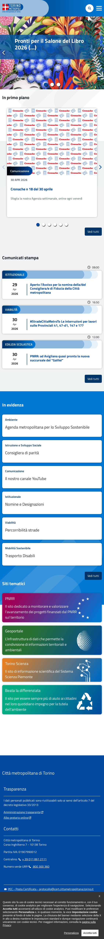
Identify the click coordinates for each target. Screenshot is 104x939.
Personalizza (71, 935)
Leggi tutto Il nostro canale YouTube (52, 477)
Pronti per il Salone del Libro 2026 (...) (49, 44)
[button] (99, 8)
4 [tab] (55, 224)
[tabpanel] (52, 52)
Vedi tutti (94, 231)
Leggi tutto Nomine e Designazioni (52, 503)
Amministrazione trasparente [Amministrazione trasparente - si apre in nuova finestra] (22, 812)
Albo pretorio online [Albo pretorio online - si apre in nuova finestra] (16, 817)
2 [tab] (52, 84)
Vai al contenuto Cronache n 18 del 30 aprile (52, 162)
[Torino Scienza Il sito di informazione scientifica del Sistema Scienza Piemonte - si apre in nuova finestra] (52, 670)
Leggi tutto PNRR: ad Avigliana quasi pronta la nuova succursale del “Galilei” (52, 354)
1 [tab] (45, 84)
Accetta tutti (90, 935)
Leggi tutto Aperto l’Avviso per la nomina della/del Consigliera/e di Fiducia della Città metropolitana (52, 285)
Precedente (4, 53)
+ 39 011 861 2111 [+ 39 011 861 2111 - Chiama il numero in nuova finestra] (32, 859)
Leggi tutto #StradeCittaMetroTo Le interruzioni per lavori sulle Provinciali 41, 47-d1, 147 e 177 (52, 320)
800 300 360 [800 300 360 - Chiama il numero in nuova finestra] (38, 866)
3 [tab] (58, 84)
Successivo (100, 53)
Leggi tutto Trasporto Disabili (52, 554)
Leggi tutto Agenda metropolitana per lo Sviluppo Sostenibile (52, 425)
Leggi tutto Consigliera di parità (52, 451)
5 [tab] (60, 224)
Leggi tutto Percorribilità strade (52, 528)
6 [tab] (66, 224)
